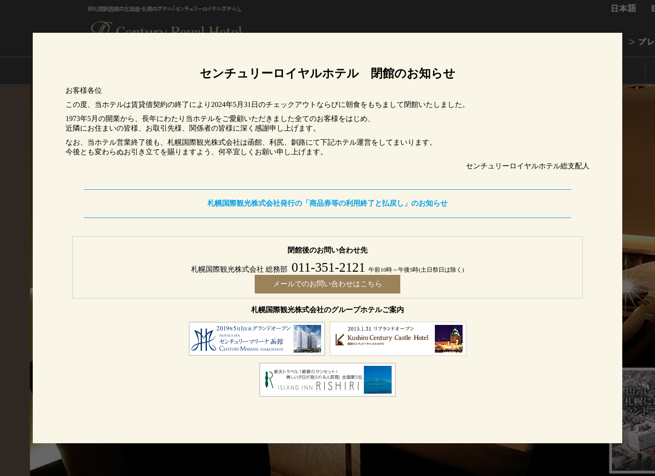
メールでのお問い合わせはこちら (327, 284)
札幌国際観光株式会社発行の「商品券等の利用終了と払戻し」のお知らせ (327, 203)
